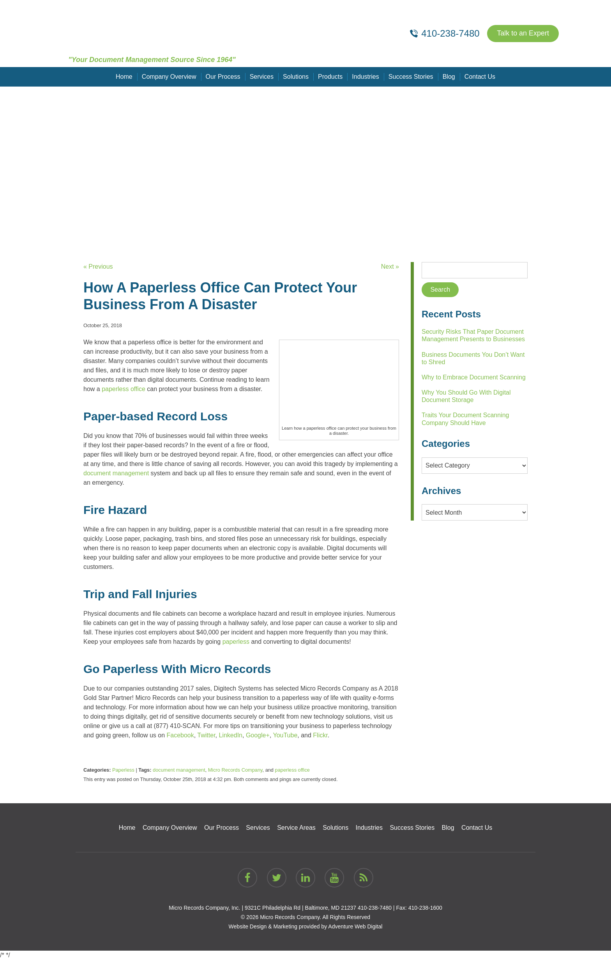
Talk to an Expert (523, 33)
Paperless (123, 770)
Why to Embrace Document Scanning (474, 377)
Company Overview (169, 76)
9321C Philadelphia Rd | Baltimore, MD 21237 (300, 908)
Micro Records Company (235, 770)
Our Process (223, 76)
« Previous (98, 266)
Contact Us (479, 76)
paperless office (292, 770)
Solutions (296, 76)
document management (179, 770)
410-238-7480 (375, 908)
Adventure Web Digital (355, 926)
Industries (365, 76)
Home (124, 76)
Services (262, 76)
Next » (390, 266)
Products (330, 76)
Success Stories (410, 76)
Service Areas (296, 827)
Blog (448, 76)
